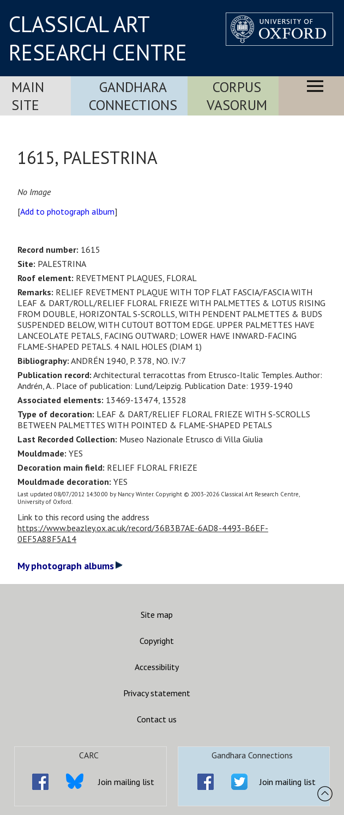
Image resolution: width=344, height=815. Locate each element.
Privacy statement (156, 693)
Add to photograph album (67, 211)
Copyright (157, 640)
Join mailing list (126, 781)
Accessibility (157, 666)
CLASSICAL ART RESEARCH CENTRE (98, 38)
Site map (157, 614)
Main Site (27, 96)
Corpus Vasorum (237, 96)
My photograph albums (70, 565)
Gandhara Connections (133, 96)
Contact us (157, 719)
